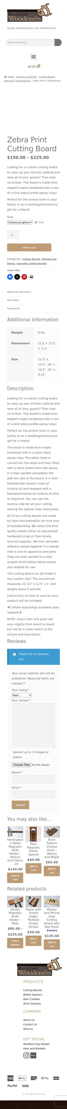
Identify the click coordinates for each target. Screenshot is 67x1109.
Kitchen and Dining (26, 77)
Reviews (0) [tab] (13, 308)
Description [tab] (13, 300)
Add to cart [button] (15, 878)
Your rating (21, 690)
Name (17, 772)
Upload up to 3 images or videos (31, 754)
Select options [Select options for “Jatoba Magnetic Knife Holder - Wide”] (15, 943)
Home (11, 77)
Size (10, 217)
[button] (33, 56)
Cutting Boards (47, 77)
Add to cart (29, 247)
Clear (41, 222)
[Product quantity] (13, 235)
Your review (21, 700)
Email (17, 787)
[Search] (58, 42)
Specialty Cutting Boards (17, 81)
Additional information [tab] (19, 292)
